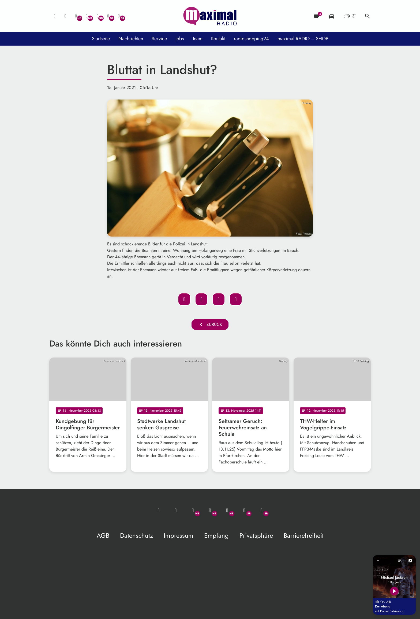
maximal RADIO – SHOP (303, 38)
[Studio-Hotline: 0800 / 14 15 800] (65, 16)
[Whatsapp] (76, 16)
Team (197, 38)
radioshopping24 (251, 38)
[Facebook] (86, 16)
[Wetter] (349, 16)
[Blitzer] (316, 16)
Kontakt (218, 38)
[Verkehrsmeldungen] (331, 16)
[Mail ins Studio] (54, 16)
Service (159, 38)
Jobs (179, 38)
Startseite (101, 38)
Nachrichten (130, 38)
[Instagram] (97, 16)
